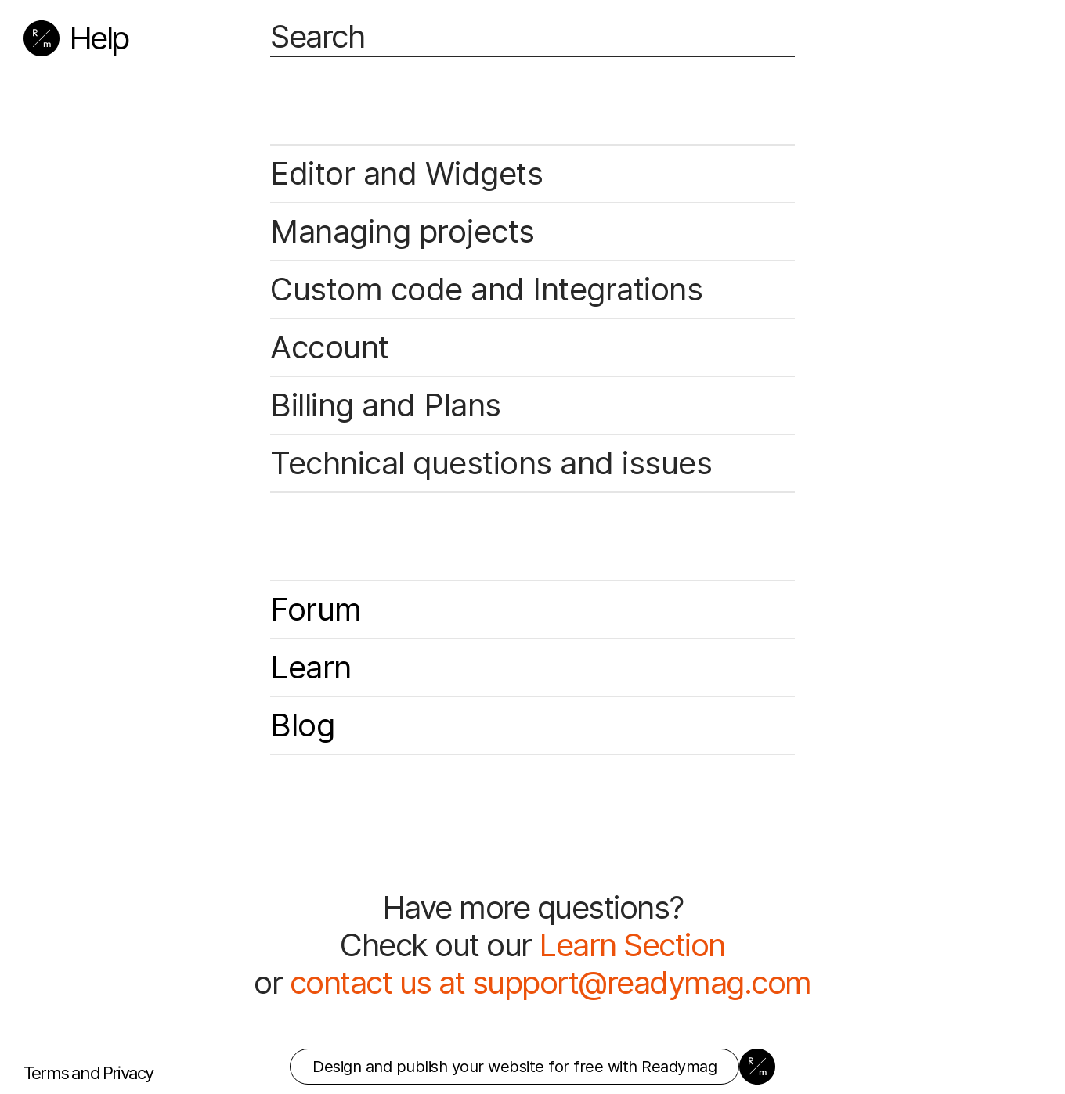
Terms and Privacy (88, 1072)
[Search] (532, 37)
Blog (302, 725)
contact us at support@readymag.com (550, 982)
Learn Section (632, 945)
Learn (311, 667)
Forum (316, 609)
